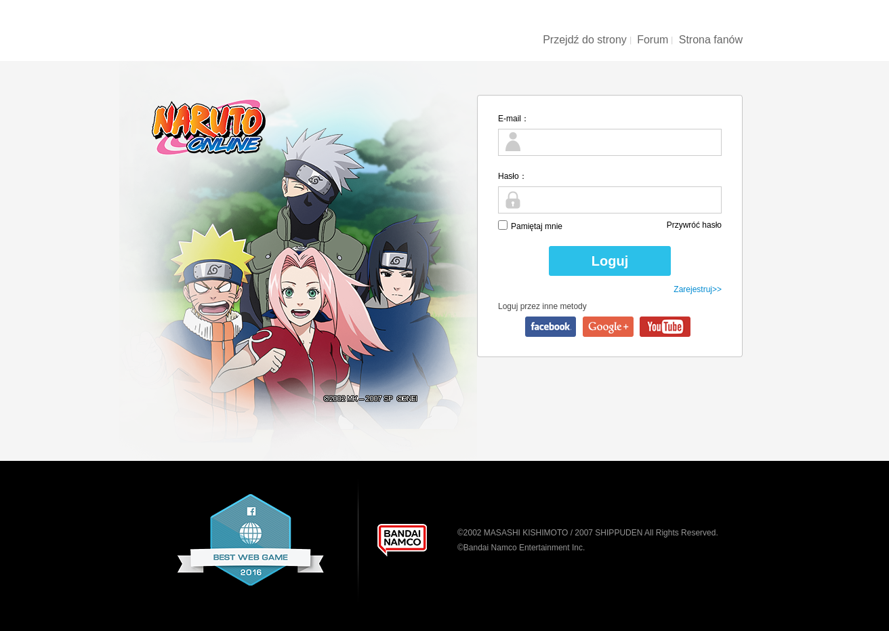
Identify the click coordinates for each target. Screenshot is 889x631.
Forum (652, 39)
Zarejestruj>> (698, 289)
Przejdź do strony (585, 39)
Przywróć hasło (694, 225)
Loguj (610, 260)
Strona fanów (711, 39)
